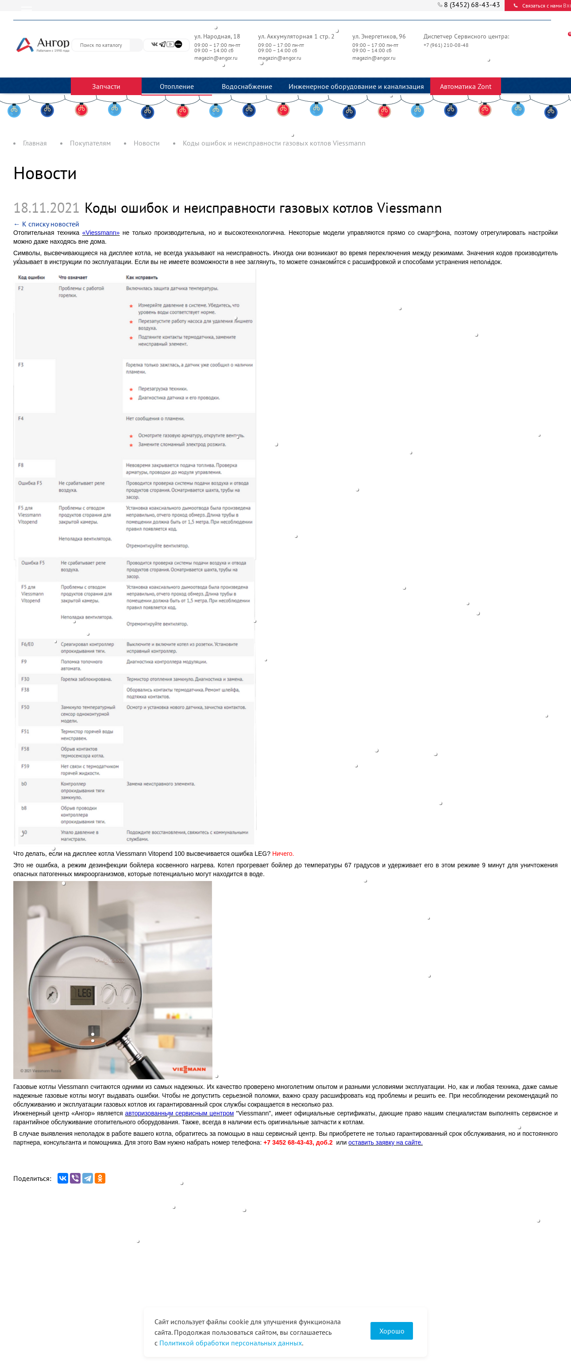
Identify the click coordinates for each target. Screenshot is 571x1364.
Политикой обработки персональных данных (230, 1342)
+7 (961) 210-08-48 (447, 45)
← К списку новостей (46, 223)
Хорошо (392, 1330)
